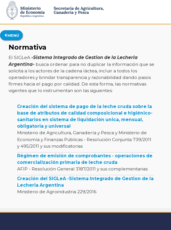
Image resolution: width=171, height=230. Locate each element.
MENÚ (11, 35)
